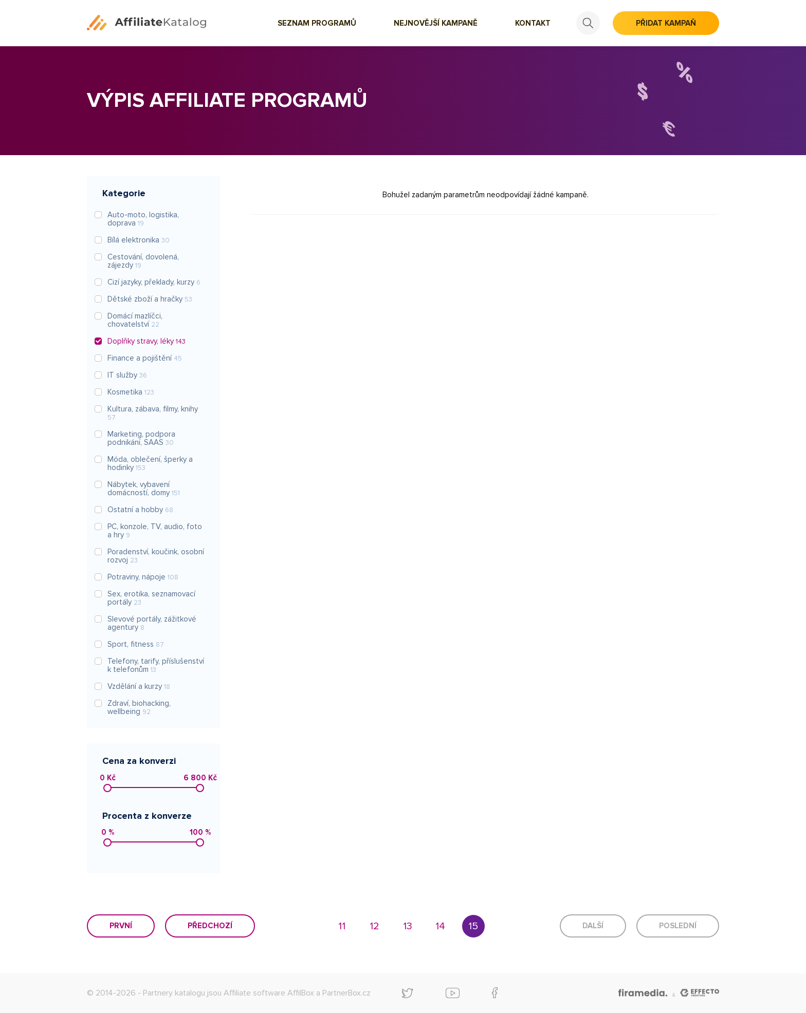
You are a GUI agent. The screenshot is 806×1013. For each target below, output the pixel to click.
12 (374, 926)
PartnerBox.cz (346, 993)
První (120, 925)
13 (407, 926)
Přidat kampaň (666, 23)
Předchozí (210, 925)
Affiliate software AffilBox (269, 993)
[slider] (107, 788)
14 (440, 926)
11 (341, 926)
